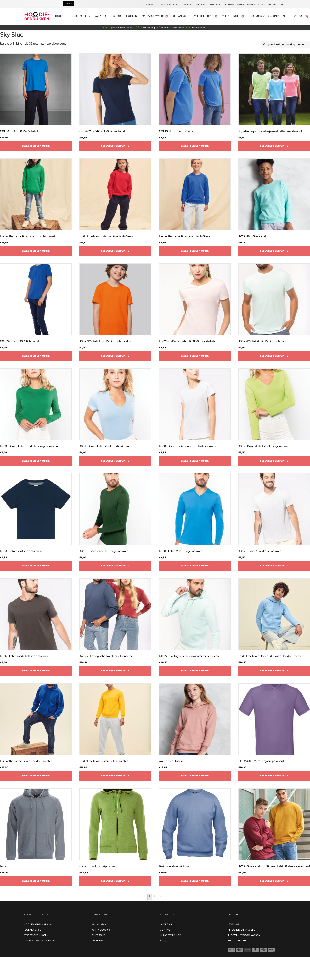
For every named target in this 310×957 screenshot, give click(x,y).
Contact (166, 932)
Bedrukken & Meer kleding (238, 4)
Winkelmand (100, 926)
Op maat (185, 4)
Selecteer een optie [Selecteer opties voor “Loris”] (36, 883)
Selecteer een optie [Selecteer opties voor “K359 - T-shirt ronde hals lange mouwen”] (115, 567)
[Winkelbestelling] (285, 46)
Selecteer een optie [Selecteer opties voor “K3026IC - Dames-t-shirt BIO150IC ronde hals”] (195, 358)
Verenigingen (238, 17)
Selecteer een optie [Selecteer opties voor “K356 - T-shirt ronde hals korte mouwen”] (36, 672)
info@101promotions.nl (40, 942)
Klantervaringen (171, 937)
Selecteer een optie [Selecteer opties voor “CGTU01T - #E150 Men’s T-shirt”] (36, 148)
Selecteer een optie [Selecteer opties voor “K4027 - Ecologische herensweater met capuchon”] (195, 672)
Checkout (98, 937)
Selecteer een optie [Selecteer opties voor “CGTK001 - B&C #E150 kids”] (195, 148)
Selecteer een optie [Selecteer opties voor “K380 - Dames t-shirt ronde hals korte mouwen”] (195, 463)
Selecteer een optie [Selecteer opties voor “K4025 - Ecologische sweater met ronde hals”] (115, 672)
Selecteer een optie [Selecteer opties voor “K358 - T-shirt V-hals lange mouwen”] (195, 567)
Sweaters (105, 17)
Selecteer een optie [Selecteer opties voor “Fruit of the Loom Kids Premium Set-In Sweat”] (115, 253)
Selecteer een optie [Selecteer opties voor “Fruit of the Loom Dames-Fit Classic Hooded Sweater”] (274, 672)
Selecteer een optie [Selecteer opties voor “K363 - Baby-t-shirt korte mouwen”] (36, 567)
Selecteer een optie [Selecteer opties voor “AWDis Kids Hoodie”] (195, 777)
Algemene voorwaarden (244, 937)
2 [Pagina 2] (154, 898)
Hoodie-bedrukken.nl (38, 926)
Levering (97, 942)
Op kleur (200, 4)
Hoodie (65, 17)
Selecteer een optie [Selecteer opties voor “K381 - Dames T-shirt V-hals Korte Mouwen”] (115, 463)
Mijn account (101, 932)
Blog (163, 942)
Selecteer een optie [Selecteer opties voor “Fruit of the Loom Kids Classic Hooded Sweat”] (36, 253)
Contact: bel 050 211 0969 (271, 4)
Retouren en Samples (241, 932)
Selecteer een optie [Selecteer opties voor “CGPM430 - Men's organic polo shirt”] (274, 777)
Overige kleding (209, 17)
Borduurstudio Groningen (272, 17)
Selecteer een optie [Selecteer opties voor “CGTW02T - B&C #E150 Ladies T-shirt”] (115, 148)
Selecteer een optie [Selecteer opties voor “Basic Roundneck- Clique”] (195, 883)
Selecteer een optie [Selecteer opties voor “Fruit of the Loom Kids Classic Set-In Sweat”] (195, 253)
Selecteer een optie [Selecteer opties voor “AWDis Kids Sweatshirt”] (274, 253)
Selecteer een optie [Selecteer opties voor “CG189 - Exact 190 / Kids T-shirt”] (36, 358)
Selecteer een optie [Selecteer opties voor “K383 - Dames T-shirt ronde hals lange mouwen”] (36, 463)
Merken (214, 4)
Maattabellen (168, 4)
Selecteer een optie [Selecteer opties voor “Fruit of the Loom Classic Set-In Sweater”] (115, 777)
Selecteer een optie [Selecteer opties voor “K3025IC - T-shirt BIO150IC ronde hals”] (274, 358)
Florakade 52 (32, 932)
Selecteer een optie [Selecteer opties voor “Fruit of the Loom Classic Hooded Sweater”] (36, 777)
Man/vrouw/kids (160, 17)
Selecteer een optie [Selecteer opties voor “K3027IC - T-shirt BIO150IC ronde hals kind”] (115, 358)
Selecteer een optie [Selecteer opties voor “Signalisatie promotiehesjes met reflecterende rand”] (274, 148)
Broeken (136, 17)
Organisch (185, 17)
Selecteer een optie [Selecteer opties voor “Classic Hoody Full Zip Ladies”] (115, 883)
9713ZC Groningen (36, 937)
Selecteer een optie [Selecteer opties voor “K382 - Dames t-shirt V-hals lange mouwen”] (274, 463)
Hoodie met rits (84, 17)
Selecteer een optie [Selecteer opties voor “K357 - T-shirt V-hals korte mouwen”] (274, 567)
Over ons (151, 4)
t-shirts (121, 17)
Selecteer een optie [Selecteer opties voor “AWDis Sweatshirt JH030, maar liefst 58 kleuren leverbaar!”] (274, 883)
